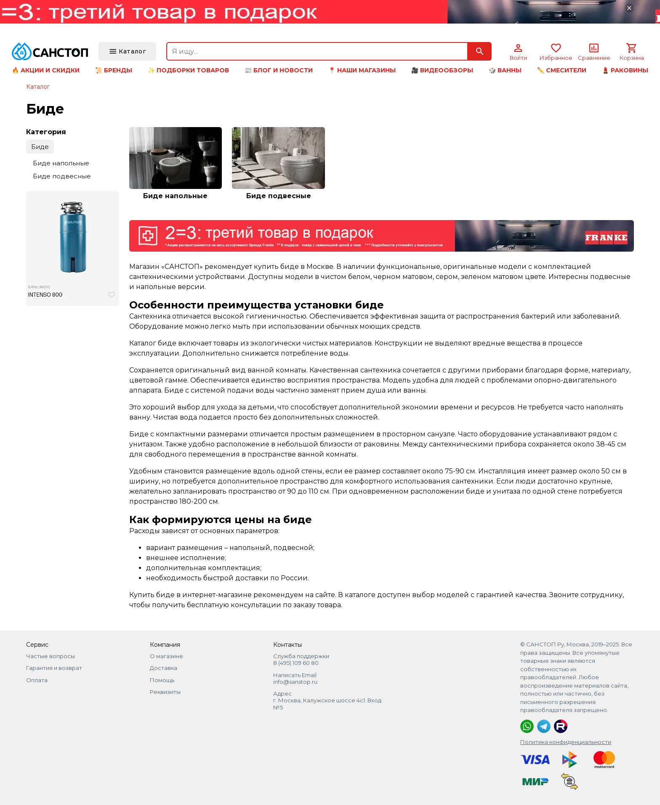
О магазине (166, 656)
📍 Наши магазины (362, 70)
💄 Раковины (625, 70)
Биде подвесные (62, 176)
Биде (40, 147)
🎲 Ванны (505, 70)
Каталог (38, 86)
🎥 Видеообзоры (442, 70)
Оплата (37, 680)
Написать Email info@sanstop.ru (295, 678)
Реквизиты (165, 691)
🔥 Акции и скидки (46, 70)
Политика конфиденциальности (565, 742)
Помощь (162, 680)
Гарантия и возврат (54, 667)
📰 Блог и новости (279, 70)
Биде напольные (61, 163)
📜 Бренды (113, 70)
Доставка (163, 667)
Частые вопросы (50, 656)
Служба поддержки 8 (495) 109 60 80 (301, 659)
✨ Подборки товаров (188, 70)
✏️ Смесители (561, 70)
